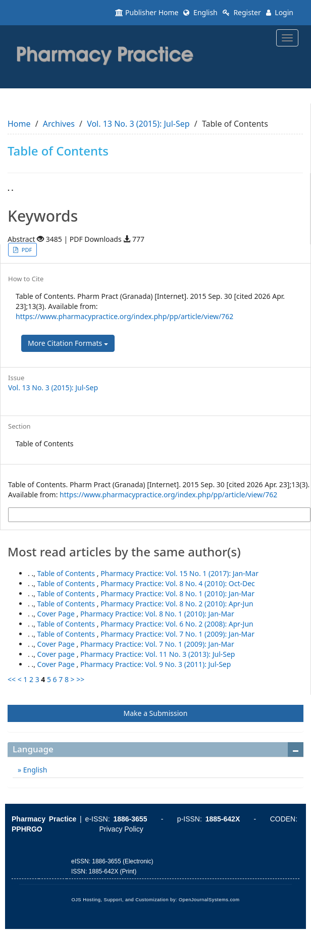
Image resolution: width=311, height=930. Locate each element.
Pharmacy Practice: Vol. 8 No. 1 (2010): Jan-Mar (177, 593)
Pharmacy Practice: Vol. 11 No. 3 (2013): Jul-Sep (157, 654)
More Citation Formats (68, 343)
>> (80, 679)
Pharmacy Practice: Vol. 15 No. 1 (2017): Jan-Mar (179, 573)
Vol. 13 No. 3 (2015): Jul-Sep (138, 123)
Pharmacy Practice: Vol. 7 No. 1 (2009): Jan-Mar (177, 634)
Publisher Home (146, 12)
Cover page (57, 654)
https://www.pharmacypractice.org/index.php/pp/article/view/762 (124, 316)
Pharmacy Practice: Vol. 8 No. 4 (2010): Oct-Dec (177, 583)
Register (242, 12)
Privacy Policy (121, 829)
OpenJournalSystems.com (209, 899)
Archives (59, 123)
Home (19, 123)
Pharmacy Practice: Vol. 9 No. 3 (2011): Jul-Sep (155, 664)
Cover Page (57, 613)
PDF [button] (26, 249)
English (200, 12)
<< (12, 679)
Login (279, 12)
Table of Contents (67, 573)
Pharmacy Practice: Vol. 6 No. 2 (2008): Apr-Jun (176, 624)
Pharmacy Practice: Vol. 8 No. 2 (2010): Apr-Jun (176, 603)
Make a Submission (156, 713)
